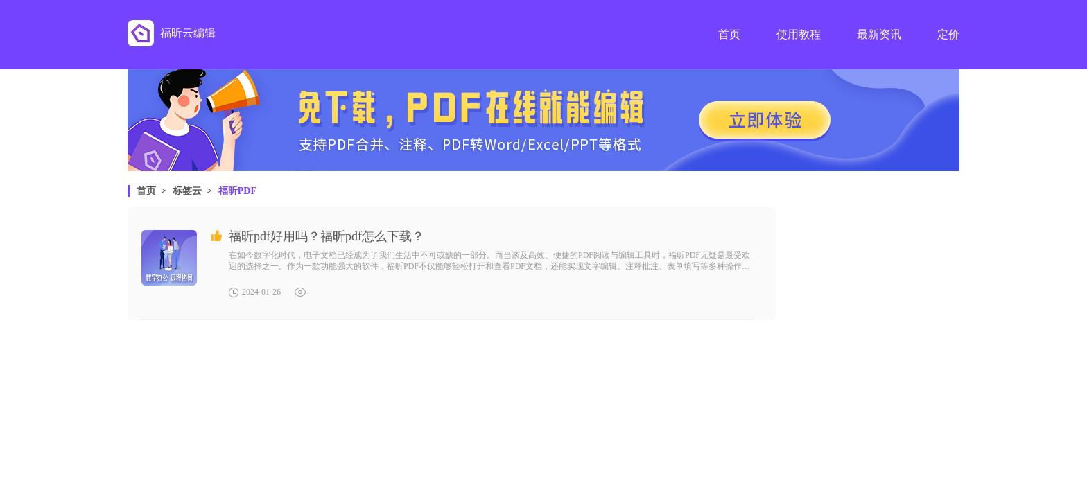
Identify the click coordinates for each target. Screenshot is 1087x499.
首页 (146, 191)
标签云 (187, 191)
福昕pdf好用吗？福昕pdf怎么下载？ (326, 236)
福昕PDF (237, 191)
